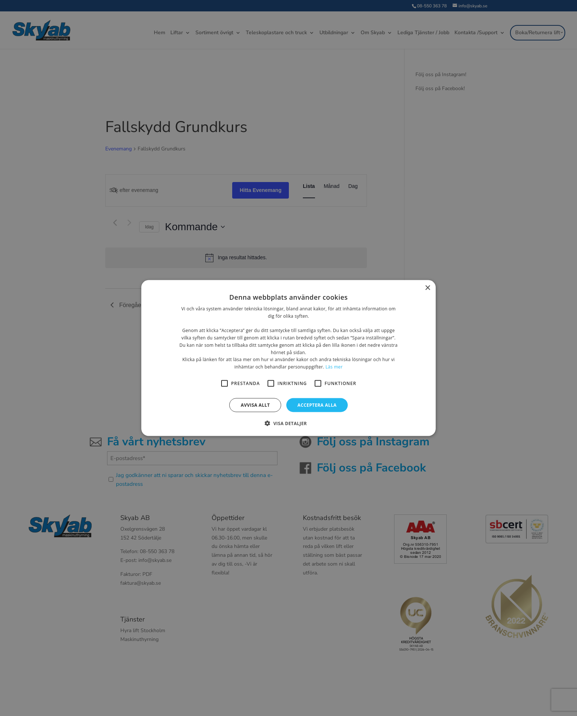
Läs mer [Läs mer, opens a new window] (334, 367)
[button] (288, 423)
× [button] (427, 288)
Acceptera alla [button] (317, 405)
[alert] (288, 358)
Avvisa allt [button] (255, 405)
